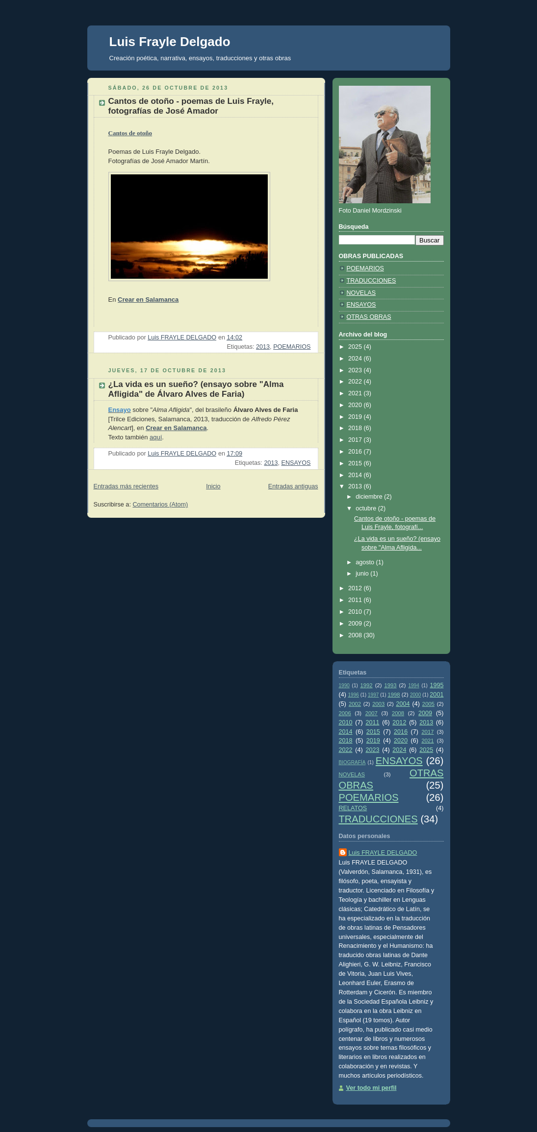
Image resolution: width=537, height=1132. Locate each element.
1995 (436, 685)
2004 (402, 703)
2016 (356, 451)
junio (363, 573)
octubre (367, 508)
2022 (356, 381)
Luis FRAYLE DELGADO (383, 852)
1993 (390, 685)
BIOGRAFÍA (352, 762)
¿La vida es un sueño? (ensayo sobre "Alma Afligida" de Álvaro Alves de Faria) (196, 389)
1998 (393, 695)
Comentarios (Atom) (160, 504)
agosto (366, 562)
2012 (356, 588)
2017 (356, 439)
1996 (353, 695)
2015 (356, 463)
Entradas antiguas (293, 486)
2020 (356, 405)
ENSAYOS (295, 462)
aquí (156, 437)
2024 (356, 358)
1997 (373, 695)
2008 (356, 635)
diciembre (370, 496)
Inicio (213, 486)
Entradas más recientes (126, 486)
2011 (356, 600)
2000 (415, 695)
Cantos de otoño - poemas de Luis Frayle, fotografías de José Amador (191, 106)
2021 (356, 393)
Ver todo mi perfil (371, 1087)
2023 (356, 370)
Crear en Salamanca (148, 299)
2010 (356, 611)
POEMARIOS (291, 346)
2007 (371, 713)
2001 (436, 694)
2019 (356, 416)
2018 (356, 428)
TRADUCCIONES (371, 280)
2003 (378, 704)
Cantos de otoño (130, 133)
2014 (356, 475)
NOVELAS (361, 292)
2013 (263, 346)
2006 (345, 713)
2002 (355, 704)
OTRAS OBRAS (369, 316)
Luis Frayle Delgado (169, 41)
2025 (356, 346)
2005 (428, 704)
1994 (413, 685)
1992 (366, 685)
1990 (344, 685)
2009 (356, 623)
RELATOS (353, 808)
